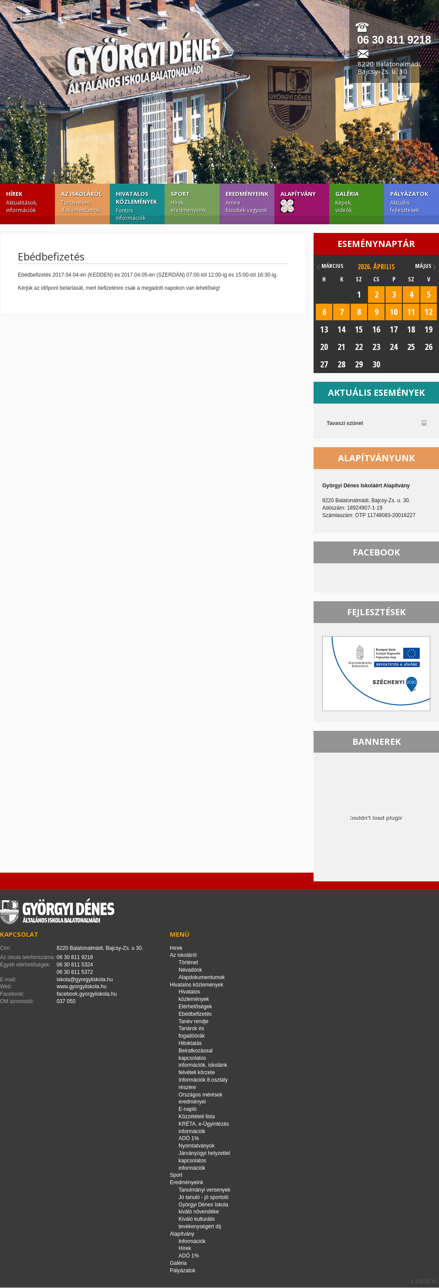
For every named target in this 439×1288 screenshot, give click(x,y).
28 (341, 364)
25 (411, 347)
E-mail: (8, 979)
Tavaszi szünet (345, 423)
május (423, 266)
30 (376, 364)
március (332, 266)
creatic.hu (425, 1280)
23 (376, 347)
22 (359, 347)
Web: (6, 986)
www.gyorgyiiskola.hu (82, 986)
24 (394, 347)
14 (341, 329)
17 (394, 329)
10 (394, 312)
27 (324, 364)
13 (324, 329)
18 (411, 329)
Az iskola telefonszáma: (27, 957)
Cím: (5, 948)
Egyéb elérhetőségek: (25, 965)
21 (341, 347)
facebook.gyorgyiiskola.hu (87, 994)
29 (359, 364)
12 (428, 312)
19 (428, 329)
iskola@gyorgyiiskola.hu (85, 979)
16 (376, 329)
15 (359, 329)
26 (428, 347)
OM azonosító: (17, 1001)
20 (324, 347)
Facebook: (12, 994)
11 (411, 312)
